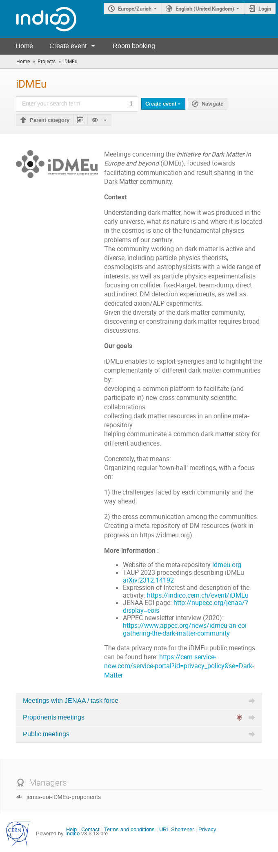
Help (71, 829)
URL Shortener (176, 829)
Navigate (212, 104)
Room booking (134, 46)
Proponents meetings (54, 717)
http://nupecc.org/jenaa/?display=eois (185, 606)
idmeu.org (226, 565)
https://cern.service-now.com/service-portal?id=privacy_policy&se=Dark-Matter (179, 666)
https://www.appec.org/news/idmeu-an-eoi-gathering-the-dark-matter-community (185, 629)
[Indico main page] (38, 19)
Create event (68, 46)
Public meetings (46, 734)
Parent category (49, 120)
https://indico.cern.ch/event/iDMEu (198, 595)
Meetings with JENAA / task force (70, 701)
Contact (90, 829)
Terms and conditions (129, 829)
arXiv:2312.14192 (148, 580)
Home (24, 46)
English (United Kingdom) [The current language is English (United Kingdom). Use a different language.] (205, 8)
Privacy (207, 829)
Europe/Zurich (134, 8)
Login (264, 8)
